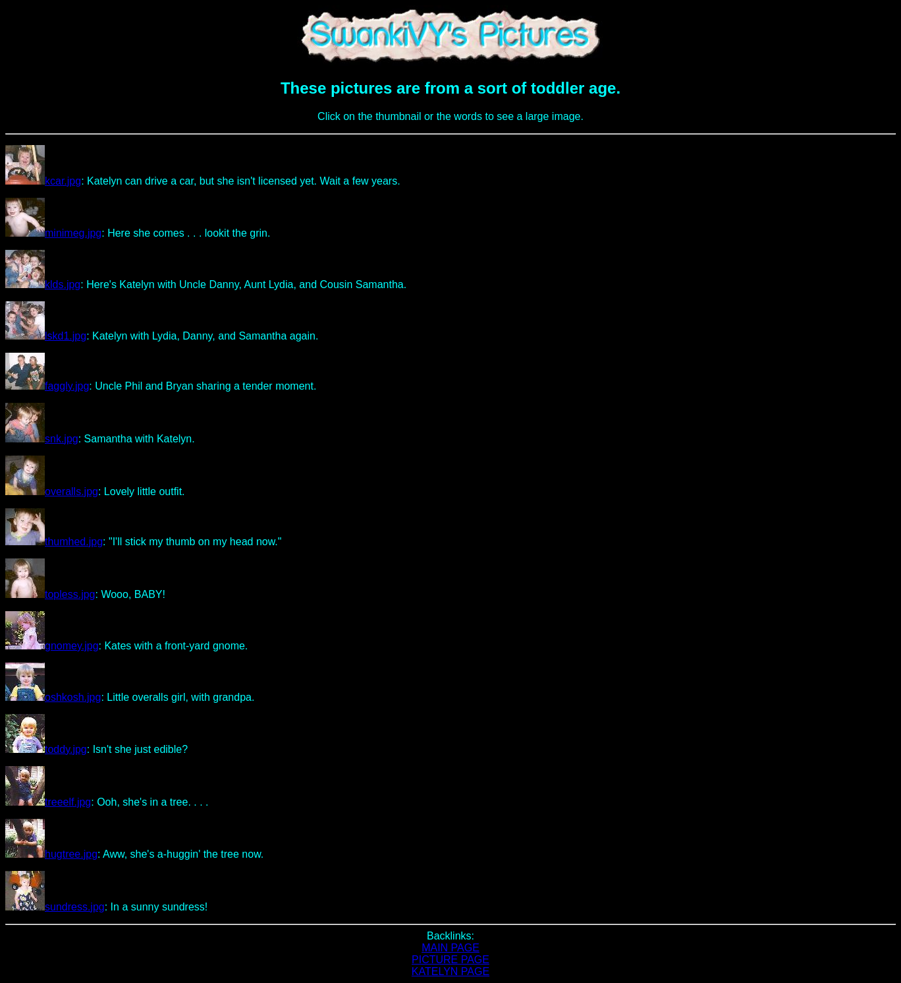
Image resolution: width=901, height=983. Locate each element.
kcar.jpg (43, 181)
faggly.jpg (47, 386)
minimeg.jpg (53, 233)
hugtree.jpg (51, 854)
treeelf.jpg (48, 802)
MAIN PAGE (450, 947)
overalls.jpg (51, 491)
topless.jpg (50, 594)
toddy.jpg (46, 749)
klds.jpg (42, 284)
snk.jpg (41, 438)
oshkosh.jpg (53, 697)
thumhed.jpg (54, 541)
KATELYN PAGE (450, 971)
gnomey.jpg (52, 645)
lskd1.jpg (45, 336)
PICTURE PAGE (450, 959)
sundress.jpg (55, 906)
